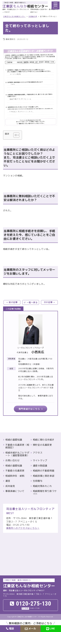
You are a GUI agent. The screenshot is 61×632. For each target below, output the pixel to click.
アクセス (37, 452)
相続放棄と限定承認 (43, 476)
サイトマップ (40, 460)
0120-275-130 (33, 604)
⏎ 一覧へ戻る (31, 302)
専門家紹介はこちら (29, 408)
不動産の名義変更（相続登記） (17, 446)
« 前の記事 (12, 302)
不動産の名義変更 (14, 470)
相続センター (25, 6)
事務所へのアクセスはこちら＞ (23, 528)
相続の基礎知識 (13, 439)
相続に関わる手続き (43, 439)
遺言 (7, 481)
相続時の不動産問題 (43, 470)
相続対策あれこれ (42, 486)
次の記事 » (49, 302)
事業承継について (14, 491)
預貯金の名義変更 (42, 445)
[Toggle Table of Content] (15, 135)
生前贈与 (37, 481)
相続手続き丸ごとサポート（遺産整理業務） (17, 454)
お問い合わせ (12, 460)
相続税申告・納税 (14, 476)
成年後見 (10, 486)
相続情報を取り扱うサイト (45, 492)
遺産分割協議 (40, 465)
